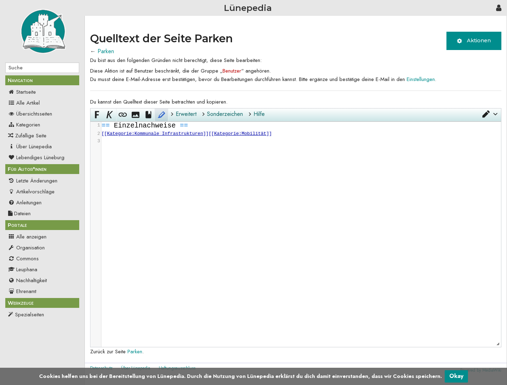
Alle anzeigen (27, 237)
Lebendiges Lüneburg (36, 157)
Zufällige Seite (30, 135)
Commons (23, 258)
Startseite (22, 92)
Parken (106, 51)
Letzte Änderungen (32, 181)
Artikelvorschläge (31, 191)
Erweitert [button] (186, 114)
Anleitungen (25, 202)
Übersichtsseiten (30, 114)
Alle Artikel (24, 103)
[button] (489, 114)
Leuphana (22, 269)
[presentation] (300, 133)
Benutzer (232, 71)
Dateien (19, 213)
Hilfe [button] (259, 114)
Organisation (26, 248)
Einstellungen (421, 79)
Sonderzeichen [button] (225, 114)
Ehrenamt (22, 291)
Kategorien (24, 125)
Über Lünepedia (30, 146)
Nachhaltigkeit (27, 280)
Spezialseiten (29, 314)
